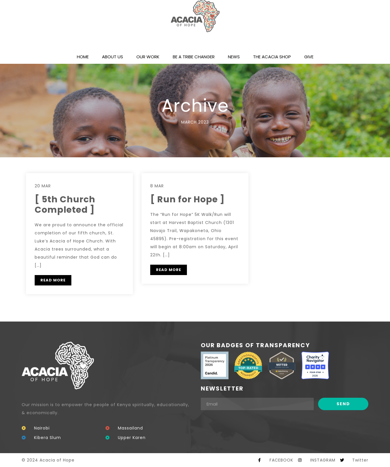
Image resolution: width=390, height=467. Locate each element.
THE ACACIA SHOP (272, 57)
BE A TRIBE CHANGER (194, 57)
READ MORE (53, 280)
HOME (83, 57)
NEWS (234, 57)
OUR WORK (147, 57)
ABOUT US (112, 57)
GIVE (308, 57)
